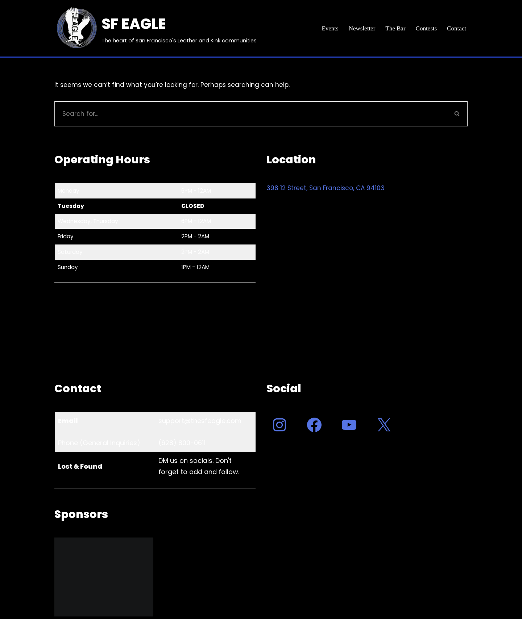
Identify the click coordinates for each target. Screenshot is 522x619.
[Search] (250, 113)
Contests (426, 28)
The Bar (395, 28)
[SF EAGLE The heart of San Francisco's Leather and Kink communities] (155, 28)
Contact (456, 28)
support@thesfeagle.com (199, 420)
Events (330, 28)
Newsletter (362, 28)
